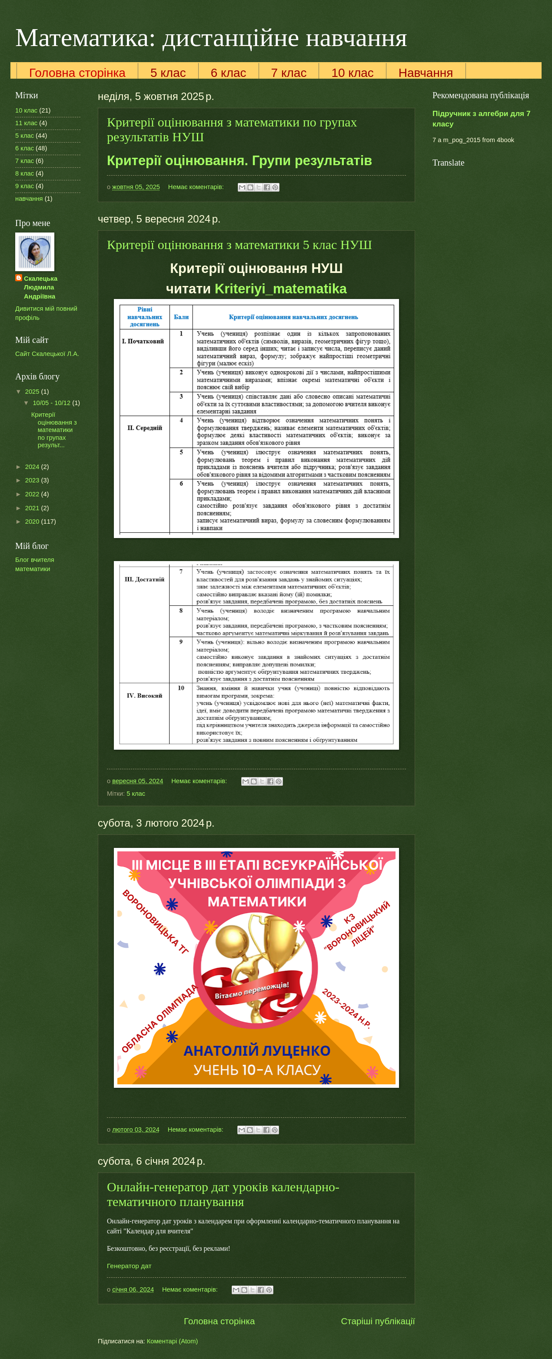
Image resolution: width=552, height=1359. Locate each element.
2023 (33, 480)
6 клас (228, 73)
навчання (29, 198)
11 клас (26, 123)
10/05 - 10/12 (52, 402)
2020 (33, 521)
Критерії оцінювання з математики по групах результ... (54, 430)
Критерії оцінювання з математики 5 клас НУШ (239, 244)
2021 (33, 508)
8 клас (24, 173)
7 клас (289, 73)
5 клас (168, 73)
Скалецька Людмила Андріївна (40, 287)
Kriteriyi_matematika (281, 288)
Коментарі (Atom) (172, 1341)
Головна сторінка (77, 73)
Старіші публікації (378, 1321)
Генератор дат (129, 1265)
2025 (33, 391)
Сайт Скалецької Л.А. (47, 353)
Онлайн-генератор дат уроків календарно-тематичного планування (223, 1194)
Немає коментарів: (197, 186)
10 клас (352, 73)
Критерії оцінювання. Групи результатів (239, 160)
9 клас (24, 186)
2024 (33, 466)
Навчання (426, 73)
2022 (33, 494)
